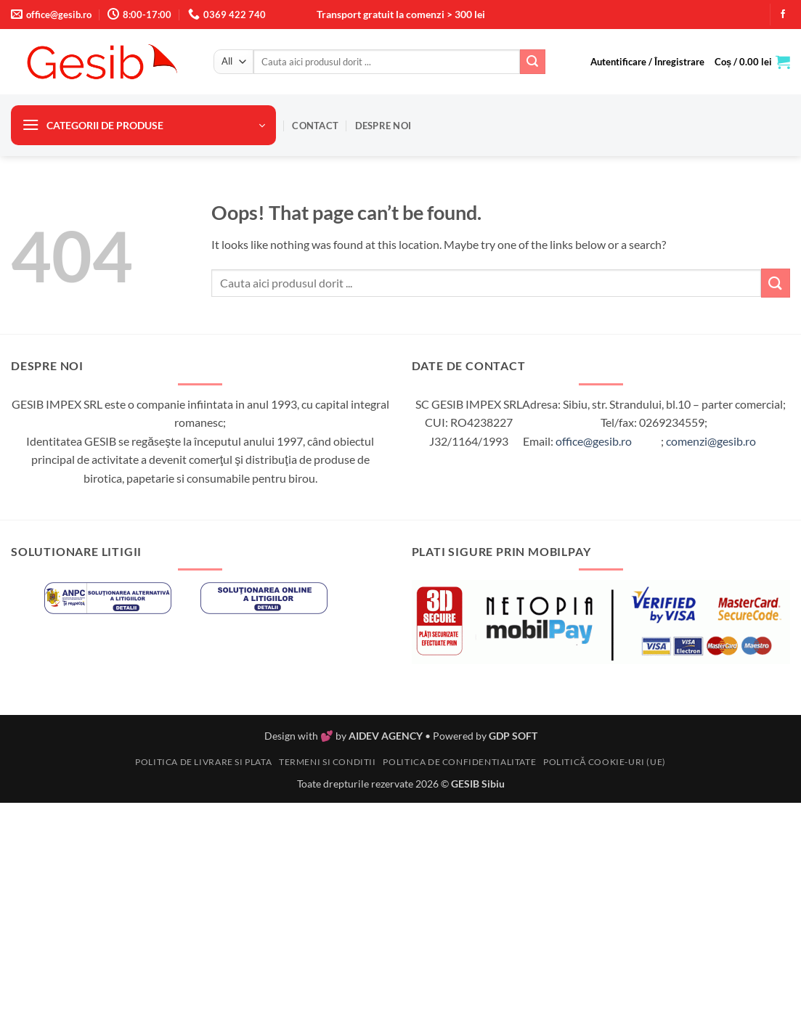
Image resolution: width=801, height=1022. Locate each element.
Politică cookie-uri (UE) (604, 761)
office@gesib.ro (594, 441)
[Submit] (532, 61)
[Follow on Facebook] (782, 14)
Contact (315, 125)
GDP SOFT (513, 735)
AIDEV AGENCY (386, 735)
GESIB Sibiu (478, 783)
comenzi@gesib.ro (711, 441)
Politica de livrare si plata (203, 761)
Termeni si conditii (327, 761)
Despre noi (383, 125)
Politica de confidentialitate (459, 761)
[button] (647, 61)
